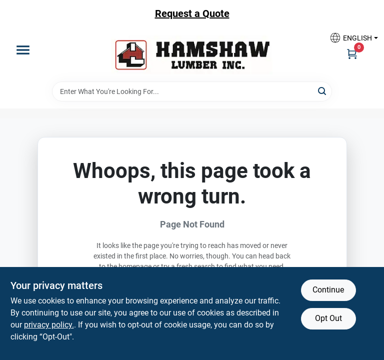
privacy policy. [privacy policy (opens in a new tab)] (49, 325)
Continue (328, 289)
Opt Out (328, 318)
